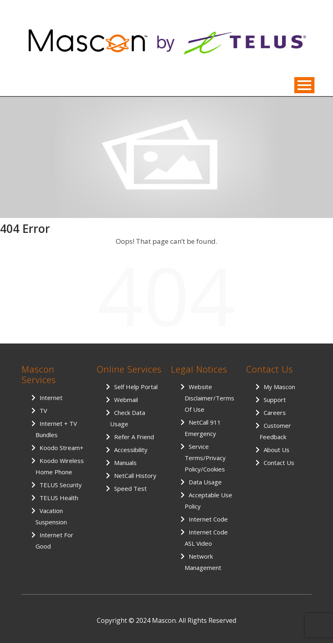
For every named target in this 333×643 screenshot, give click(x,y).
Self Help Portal (136, 387)
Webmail (126, 400)
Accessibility (131, 450)
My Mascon (279, 387)
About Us (276, 450)
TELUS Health (59, 498)
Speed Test (130, 488)
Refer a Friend (134, 437)
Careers (275, 412)
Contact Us (279, 463)
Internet (51, 398)
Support (275, 400)
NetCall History (135, 475)
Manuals (125, 463)
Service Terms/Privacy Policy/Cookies (205, 457)
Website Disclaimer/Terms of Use (209, 398)
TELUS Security (61, 485)
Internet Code (208, 519)
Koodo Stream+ (61, 448)
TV (43, 410)
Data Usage (205, 482)
